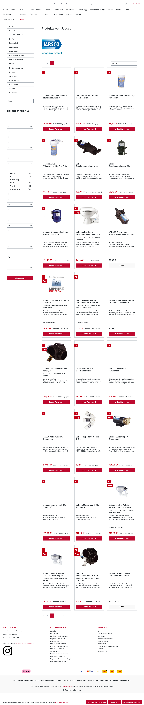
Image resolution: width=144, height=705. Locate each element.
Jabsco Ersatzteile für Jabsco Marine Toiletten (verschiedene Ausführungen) (87, 308)
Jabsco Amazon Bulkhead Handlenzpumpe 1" (55, 103)
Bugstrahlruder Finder (57, 645)
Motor (11, 70)
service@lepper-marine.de (24, 650)
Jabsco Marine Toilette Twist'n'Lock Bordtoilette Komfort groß (120, 513)
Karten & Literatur (16, 66)
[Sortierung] (124, 70)
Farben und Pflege (16, 62)
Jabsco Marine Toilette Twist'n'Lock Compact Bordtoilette (53, 581)
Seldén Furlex (55, 658)
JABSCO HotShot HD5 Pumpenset (53, 444)
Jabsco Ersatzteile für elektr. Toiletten (56, 308)
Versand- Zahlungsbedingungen (108, 653)
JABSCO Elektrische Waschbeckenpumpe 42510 (121, 240)
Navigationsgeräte (16, 75)
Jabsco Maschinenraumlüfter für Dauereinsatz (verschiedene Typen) (89, 581)
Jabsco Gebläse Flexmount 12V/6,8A (55, 376)
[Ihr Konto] (126, 7)
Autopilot (53, 637)
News (11, 33)
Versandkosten (67, 693)
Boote (11, 46)
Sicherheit (13, 83)
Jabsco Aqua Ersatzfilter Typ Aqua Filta (122, 103)
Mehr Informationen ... (61, 702)
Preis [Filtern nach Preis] (20, 107)
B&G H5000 (54, 640)
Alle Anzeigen (20, 285)
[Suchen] (96, 7)
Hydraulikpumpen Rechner (59, 653)
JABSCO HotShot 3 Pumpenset (117, 376)
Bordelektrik (14, 50)
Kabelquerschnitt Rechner (59, 660)
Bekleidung (13, 54)
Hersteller (13, 99)
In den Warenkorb (56, 136)
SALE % (12, 37)
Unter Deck (13, 91)
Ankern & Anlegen (16, 41)
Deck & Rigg (13, 58)
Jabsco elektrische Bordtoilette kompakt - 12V (88, 240)
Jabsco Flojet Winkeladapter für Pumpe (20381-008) (122, 308)
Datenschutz (102, 650)
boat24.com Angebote (57, 663)
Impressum (101, 643)
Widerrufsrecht (103, 648)
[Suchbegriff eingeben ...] (76, 7)
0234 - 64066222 (10, 641)
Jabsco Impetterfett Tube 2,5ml (87, 444)
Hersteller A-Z (102, 658)
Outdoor (12, 79)
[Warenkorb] (135, 7)
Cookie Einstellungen (105, 640)
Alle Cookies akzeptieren (132, 702)
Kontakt (100, 655)
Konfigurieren (114, 702)
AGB (99, 637)
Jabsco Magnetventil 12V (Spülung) (54, 513)
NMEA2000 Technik (57, 655)
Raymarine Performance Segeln (61, 665)
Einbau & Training (56, 648)
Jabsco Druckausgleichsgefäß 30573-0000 (86, 171)
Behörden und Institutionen (59, 643)
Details (121, 272)
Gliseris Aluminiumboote (58, 650)
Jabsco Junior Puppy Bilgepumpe (118, 444)
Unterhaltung (14, 87)
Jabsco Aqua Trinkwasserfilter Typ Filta (55, 171)
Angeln (12, 95)
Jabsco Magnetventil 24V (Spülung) (87, 513)
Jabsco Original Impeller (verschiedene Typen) (120, 581)
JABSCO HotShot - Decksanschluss (84, 376)
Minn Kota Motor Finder (58, 668)
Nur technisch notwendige (96, 702)
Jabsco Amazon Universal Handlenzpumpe (88, 103)
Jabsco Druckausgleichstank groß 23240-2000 (56, 240)
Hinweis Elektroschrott (105, 645)
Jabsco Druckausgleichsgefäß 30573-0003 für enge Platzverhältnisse (119, 171)
